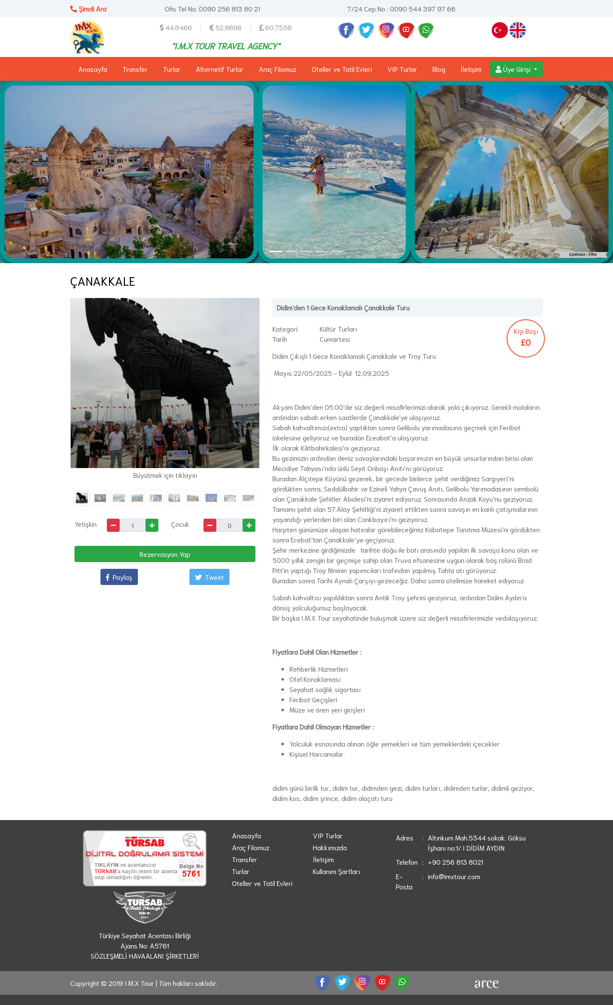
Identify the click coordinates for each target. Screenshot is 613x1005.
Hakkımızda (330, 847)
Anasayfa (92, 68)
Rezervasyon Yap (165, 553)
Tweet (209, 576)
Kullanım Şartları (336, 870)
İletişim (471, 68)
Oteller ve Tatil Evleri (342, 68)
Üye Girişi (514, 68)
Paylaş (119, 576)
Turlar (171, 68)
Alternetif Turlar (219, 68)
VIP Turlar (402, 68)
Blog (439, 68)
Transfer (135, 68)
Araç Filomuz (277, 68)
